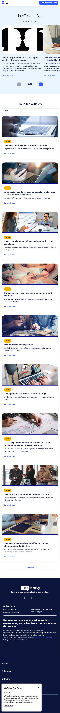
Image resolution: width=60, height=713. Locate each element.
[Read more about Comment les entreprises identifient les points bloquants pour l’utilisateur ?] (30, 538)
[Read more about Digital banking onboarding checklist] (30, 185)
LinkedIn (32, 598)
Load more (30, 567)
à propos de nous (9, 609)
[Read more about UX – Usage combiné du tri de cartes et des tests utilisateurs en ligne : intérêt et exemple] (30, 437)
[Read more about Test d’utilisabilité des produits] (30, 338)
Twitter (35, 598)
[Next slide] (41, 84)
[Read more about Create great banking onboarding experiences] (30, 236)
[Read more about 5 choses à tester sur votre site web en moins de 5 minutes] (30, 288)
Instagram (29, 598)
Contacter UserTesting (11, 612)
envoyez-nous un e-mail (43, 637)
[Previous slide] (19, 84)
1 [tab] (28, 84)
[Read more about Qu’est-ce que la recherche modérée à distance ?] (30, 488)
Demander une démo (49, 3)
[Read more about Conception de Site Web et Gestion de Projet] (30, 387)
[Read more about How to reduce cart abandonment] (30, 137)
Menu (7, 3)
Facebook (25, 598)
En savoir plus (7, 76)
